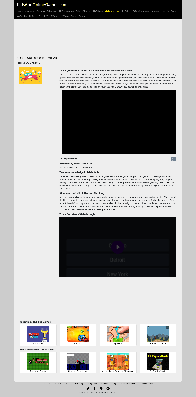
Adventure (30, 11)
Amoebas (78, 343)
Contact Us (57, 384)
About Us (46, 384)
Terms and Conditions (128, 384)
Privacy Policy (92, 384)
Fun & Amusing (141, 11)
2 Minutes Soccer (38, 371)
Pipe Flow (117, 343)
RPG (46, 16)
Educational (112, 11)
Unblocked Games (146, 384)
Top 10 (82, 16)
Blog (114, 384)
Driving (98, 11)
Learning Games (169, 11)
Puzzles (22, 16)
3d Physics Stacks (158, 371)
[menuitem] (20, 11)
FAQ (67, 384)
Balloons (41, 11)
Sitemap (105, 384)
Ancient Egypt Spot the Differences (118, 371)
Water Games (69, 16)
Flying (125, 11)
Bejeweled (52, 11)
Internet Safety (77, 384)
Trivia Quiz (170, 182)
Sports (54, 16)
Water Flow (38, 343)
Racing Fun (35, 16)
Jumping (156, 11)
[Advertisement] (98, 37)
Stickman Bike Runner (78, 371)
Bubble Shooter (83, 11)
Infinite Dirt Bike (158, 343)
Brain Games (66, 11)
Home (20, 11)
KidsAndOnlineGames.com (42, 4)
